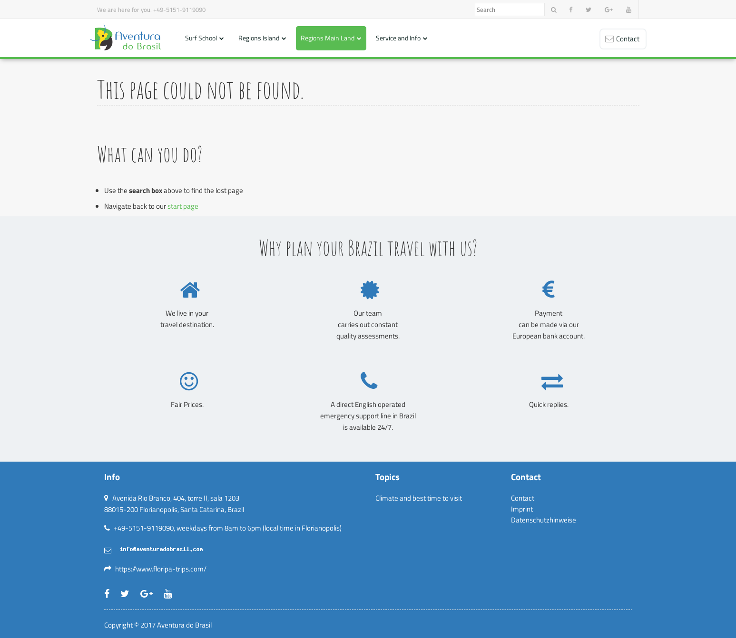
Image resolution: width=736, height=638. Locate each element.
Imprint (522, 508)
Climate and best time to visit (418, 498)
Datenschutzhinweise (543, 519)
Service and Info (398, 38)
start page (182, 206)
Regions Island (258, 38)
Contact (522, 498)
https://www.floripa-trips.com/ (160, 568)
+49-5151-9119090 (179, 9)
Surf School (201, 38)
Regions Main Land (327, 38)
